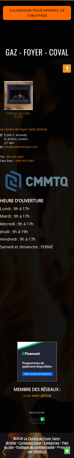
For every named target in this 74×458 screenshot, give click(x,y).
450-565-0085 (15, 157)
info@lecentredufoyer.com (21, 147)
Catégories (51, 443)
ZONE (37, 396)
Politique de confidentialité (35, 447)
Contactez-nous (30, 443)
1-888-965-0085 (24, 161)
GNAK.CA (39, 452)
